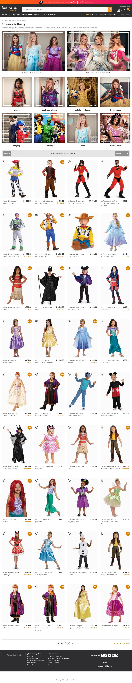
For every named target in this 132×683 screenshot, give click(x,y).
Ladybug (16, 146)
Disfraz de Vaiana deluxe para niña (11, 308)
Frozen (82, 146)
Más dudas (30, 665)
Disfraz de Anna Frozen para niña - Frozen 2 (43, 414)
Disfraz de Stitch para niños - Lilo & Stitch (75, 414)
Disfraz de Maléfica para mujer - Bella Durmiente (11, 467)
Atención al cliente (14, 655)
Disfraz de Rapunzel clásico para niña (9, 361)
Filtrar (6, 153)
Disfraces (6, 15)
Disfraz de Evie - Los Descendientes (108, 308)
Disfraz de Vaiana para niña (76, 467)
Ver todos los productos (122, 643)
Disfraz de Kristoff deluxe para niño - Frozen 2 (44, 202)
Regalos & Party (48, 15)
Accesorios (33, 15)
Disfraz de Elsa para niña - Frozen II (77, 361)
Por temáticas (19, 15)
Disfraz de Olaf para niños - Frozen (77, 574)
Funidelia (4, 20)
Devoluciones (31, 663)
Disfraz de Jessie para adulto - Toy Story (10, 202)
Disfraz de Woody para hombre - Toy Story (43, 255)
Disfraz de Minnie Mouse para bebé (44, 467)
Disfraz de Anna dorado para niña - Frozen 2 (11, 414)
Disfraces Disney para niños (33, 73)
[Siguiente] (72, 643)
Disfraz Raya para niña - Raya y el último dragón (109, 574)
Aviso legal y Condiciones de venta (58, 658)
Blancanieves (115, 110)
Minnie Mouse (115, 146)
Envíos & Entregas (32, 658)
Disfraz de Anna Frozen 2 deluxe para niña (11, 627)
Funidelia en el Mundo (55, 656)
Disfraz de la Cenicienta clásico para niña (43, 574)
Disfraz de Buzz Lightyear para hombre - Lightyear (11, 255)
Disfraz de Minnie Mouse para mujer (11, 574)
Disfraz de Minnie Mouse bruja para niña (76, 520)
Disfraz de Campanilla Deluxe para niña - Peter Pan (109, 521)
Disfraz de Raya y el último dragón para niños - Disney (110, 467)
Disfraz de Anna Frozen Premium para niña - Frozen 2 (43, 628)
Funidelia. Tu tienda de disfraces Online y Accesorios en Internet (9, 9)
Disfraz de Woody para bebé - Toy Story (76, 255)
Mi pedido (30, 656)
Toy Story (49, 146)
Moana (17, 110)
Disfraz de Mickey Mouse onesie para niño (109, 414)
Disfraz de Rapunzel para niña (109, 627)
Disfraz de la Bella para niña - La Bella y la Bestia (44, 361)
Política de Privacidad (54, 660)
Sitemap (50, 665)
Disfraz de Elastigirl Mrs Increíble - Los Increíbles (76, 202)
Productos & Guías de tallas (35, 660)
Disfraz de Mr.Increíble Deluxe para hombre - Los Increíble (110, 203)
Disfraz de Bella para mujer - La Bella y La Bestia (77, 627)
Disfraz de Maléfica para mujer (43, 308)
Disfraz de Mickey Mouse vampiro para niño (76, 308)
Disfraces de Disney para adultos (98, 73)
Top (86, 15)
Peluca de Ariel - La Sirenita (9, 520)
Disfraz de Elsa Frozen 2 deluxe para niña (109, 255)
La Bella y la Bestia (82, 110)
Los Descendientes (49, 110)
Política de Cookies (53, 663)
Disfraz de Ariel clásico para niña (43, 520)
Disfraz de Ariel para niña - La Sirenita (110, 361)
